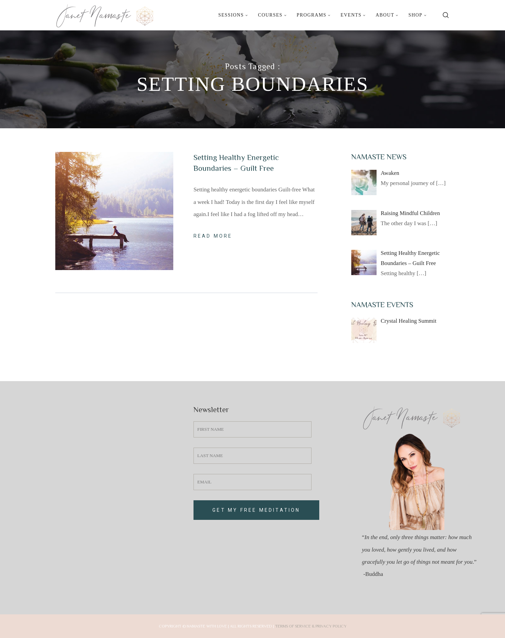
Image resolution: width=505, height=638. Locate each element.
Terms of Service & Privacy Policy (311, 626)
